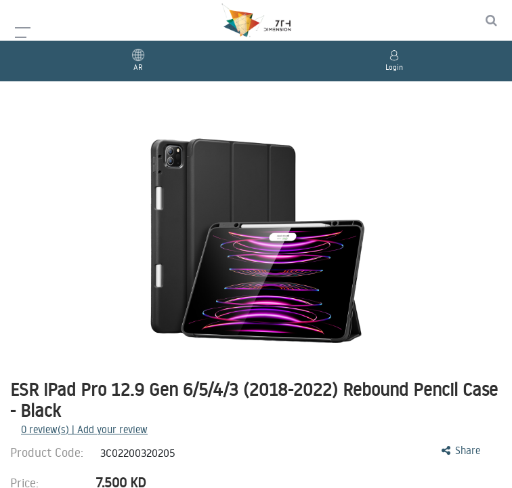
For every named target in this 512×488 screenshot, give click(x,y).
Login (394, 67)
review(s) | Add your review (84, 429)
